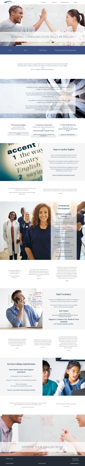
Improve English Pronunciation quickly (63, 175)
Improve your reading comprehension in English (21, 390)
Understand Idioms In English (63, 256)
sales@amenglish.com (74, 463)
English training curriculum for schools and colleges (18, 133)
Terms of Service (75, 460)
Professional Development (65, 50)
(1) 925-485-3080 (41, 463)
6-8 (25, 50)
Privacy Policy (75, 458)
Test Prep (43, 50)
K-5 (10, 50)
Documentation (65, 2)
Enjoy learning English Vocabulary (64, 324)
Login (75, 2)
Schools (43, 2)
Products (54, 2)
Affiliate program (9, 458)
